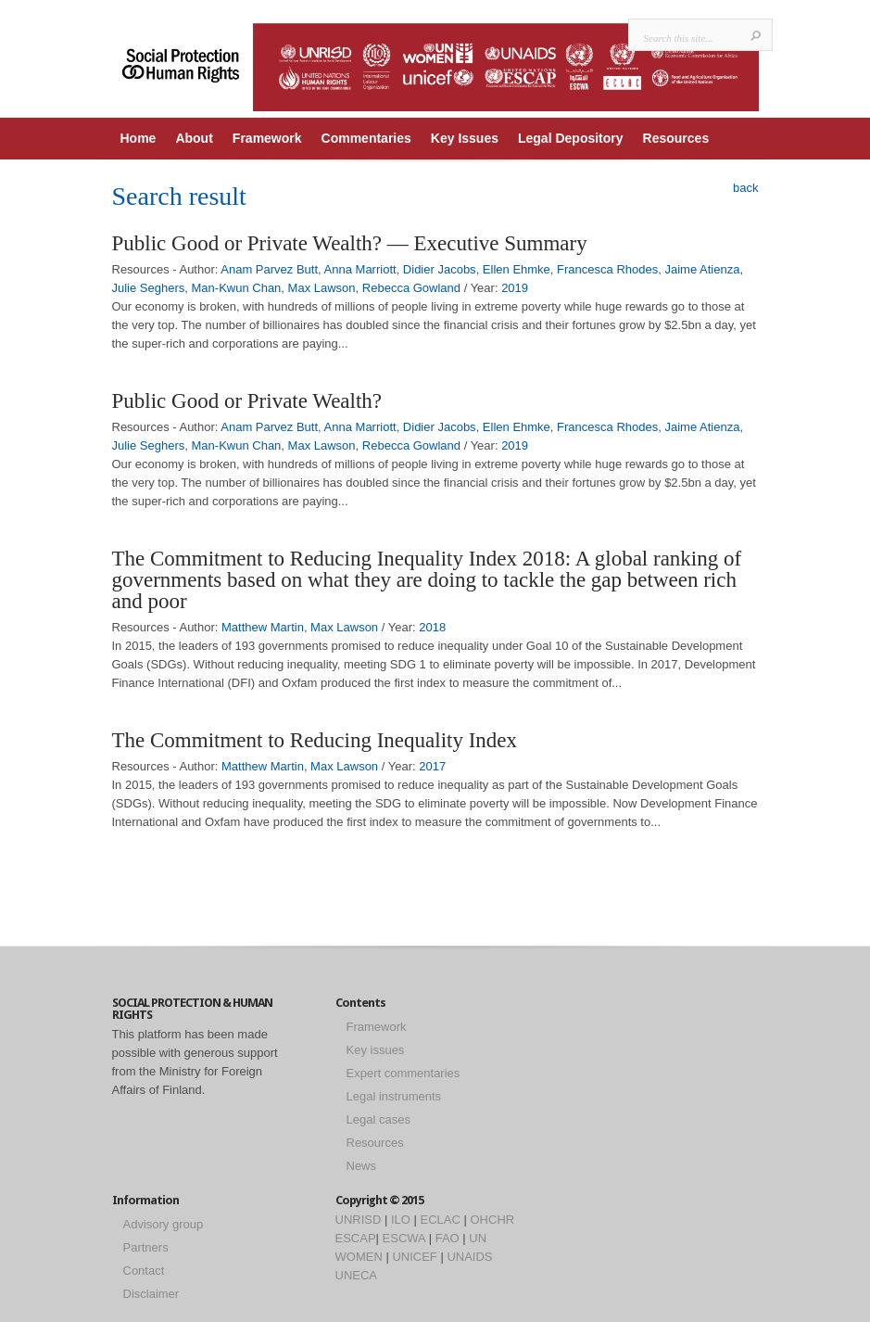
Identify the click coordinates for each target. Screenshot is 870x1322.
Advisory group (163, 1224)
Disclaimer (151, 1294)
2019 (514, 288)
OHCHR (493, 1220)
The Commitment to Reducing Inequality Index (315, 740)
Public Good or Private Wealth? (247, 401)
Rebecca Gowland (411, 288)
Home (138, 138)
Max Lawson (322, 288)
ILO (400, 1220)
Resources (676, 138)
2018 (432, 627)
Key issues (376, 1050)
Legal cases (378, 1119)
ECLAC (440, 1220)
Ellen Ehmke (516, 269)
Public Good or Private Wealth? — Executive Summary (349, 243)
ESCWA (404, 1238)
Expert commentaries (403, 1073)
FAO (447, 1238)
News (362, 1166)
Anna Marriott (360, 269)
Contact (144, 1271)
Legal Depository (571, 138)
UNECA (356, 1275)
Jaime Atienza (701, 269)
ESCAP (355, 1238)
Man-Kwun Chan (237, 288)
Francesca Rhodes (607, 269)
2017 (432, 766)
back (745, 188)
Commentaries (366, 138)
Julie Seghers (148, 288)
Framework (267, 138)
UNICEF (414, 1257)
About (193, 138)
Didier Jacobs (439, 269)
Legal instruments (394, 1096)
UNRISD (358, 1220)
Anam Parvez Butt (269, 269)
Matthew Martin (262, 627)
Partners (146, 1247)
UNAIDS (469, 1257)
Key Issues (464, 138)
